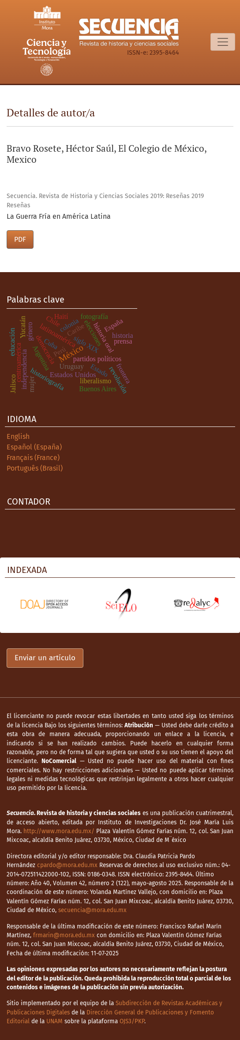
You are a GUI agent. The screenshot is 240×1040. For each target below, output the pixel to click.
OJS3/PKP (132, 1021)
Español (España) (34, 447)
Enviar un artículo (45, 657)
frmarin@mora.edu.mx (64, 935)
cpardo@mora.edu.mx (67, 865)
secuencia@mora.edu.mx (92, 910)
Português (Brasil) (35, 468)
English (18, 436)
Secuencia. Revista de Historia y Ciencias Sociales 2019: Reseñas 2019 (105, 196)
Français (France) (33, 457)
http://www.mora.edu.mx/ (58, 831)
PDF (20, 239)
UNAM (54, 1021)
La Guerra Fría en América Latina (59, 216)
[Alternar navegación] (222, 42)
